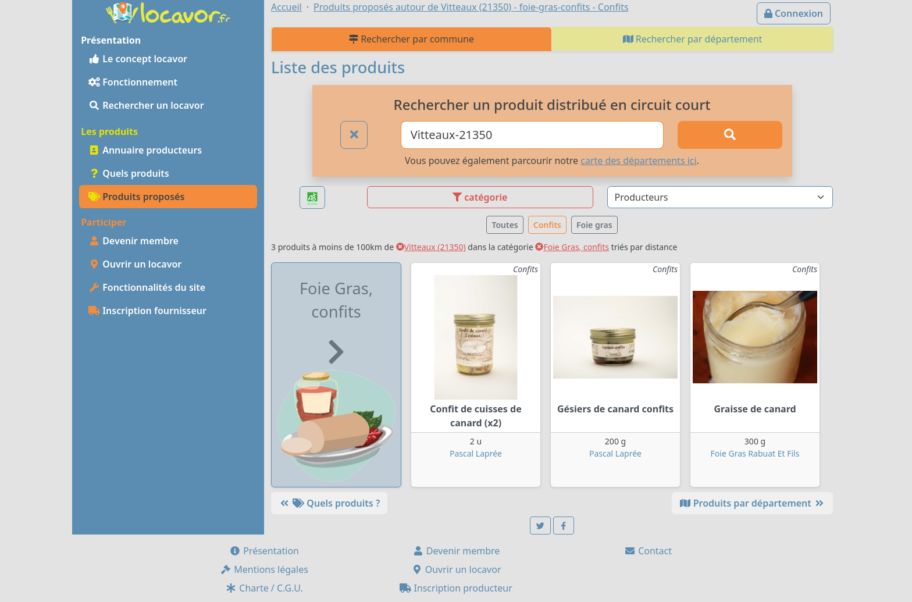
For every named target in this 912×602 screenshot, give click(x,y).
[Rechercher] (730, 135)
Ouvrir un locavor (134, 264)
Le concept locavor (137, 58)
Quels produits (128, 173)
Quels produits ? (329, 503)
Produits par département (752, 503)
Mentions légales (264, 569)
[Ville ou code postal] (532, 135)
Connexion (793, 13)
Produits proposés (136, 196)
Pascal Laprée (476, 453)
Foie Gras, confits (572, 246)
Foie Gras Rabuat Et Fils (755, 453)
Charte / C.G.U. (264, 588)
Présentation (264, 550)
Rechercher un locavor (146, 105)
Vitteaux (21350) (431, 246)
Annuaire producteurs (145, 150)
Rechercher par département (693, 39)
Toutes (504, 224)
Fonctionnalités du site (146, 287)
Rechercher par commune (411, 39)
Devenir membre (133, 240)
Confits (547, 224)
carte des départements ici (638, 160)
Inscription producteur (456, 588)
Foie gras (594, 224)
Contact (648, 550)
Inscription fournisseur (147, 310)
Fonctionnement (132, 82)
